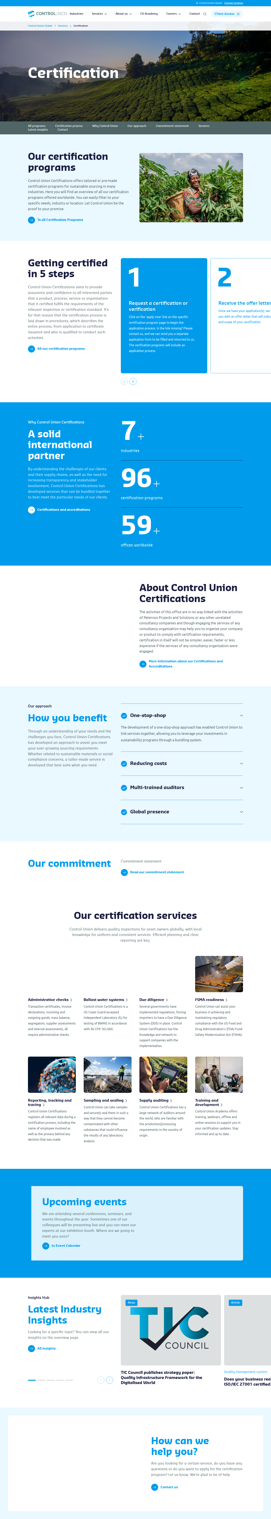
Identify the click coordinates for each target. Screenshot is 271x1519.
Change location (233, 3)
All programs (37, 126)
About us (124, 14)
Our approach (136, 126)
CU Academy (149, 14)
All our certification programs (56, 349)
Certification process (69, 126)
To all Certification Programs (55, 220)
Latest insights (38, 129)
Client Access (227, 14)
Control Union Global (210, 3)
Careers (173, 14)
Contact (194, 14)
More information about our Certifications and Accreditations (181, 664)
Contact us (164, 1487)
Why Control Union (105, 126)
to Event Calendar (61, 1246)
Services (99, 14)
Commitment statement (172, 126)
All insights (42, 1348)
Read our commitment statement (152, 872)
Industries (76, 14)
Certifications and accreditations (59, 510)
